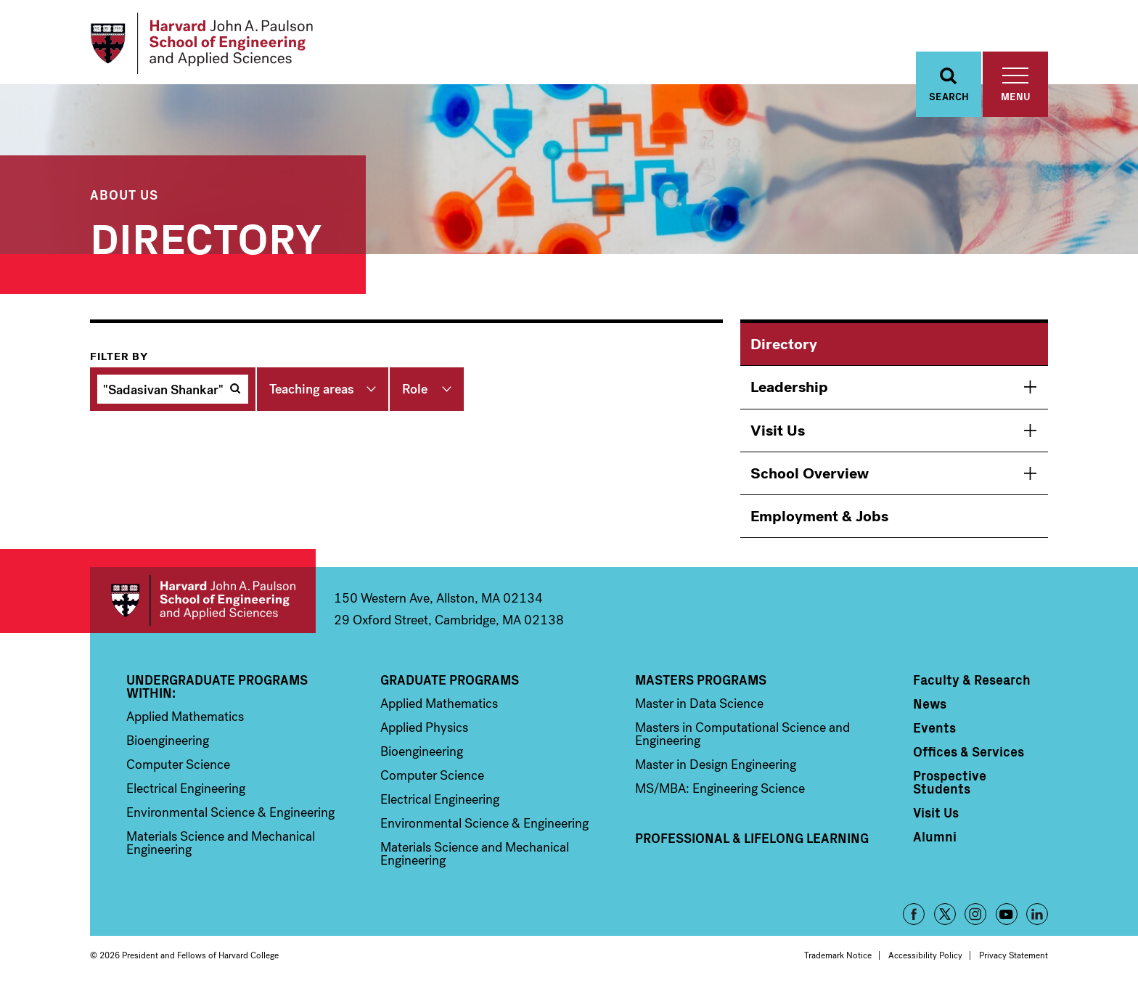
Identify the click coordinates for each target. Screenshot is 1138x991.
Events (934, 727)
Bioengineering (167, 740)
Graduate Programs (449, 679)
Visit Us (777, 430)
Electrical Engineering (185, 788)
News (929, 703)
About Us (124, 194)
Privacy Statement (1013, 955)
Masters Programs (700, 679)
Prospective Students (949, 782)
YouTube (1007, 914)
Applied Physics (424, 727)
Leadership (789, 387)
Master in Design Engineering (715, 764)
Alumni (935, 836)
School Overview (809, 473)
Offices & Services (968, 751)
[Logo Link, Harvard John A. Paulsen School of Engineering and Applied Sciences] (201, 43)
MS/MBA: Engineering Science (720, 788)
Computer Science (178, 764)
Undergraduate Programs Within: (217, 686)
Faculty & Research (972, 679)
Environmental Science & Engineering (230, 812)
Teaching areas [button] (311, 389)
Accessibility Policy (925, 955)
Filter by (119, 356)
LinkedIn (1037, 914)
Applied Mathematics (185, 716)
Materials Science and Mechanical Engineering (220, 843)
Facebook (914, 914)
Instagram (975, 914)
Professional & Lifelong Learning (752, 837)
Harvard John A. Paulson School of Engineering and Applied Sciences (203, 600)
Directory (783, 344)
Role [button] (414, 389)
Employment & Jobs (819, 516)
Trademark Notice (838, 955)
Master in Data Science (699, 703)
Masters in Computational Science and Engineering (742, 734)
